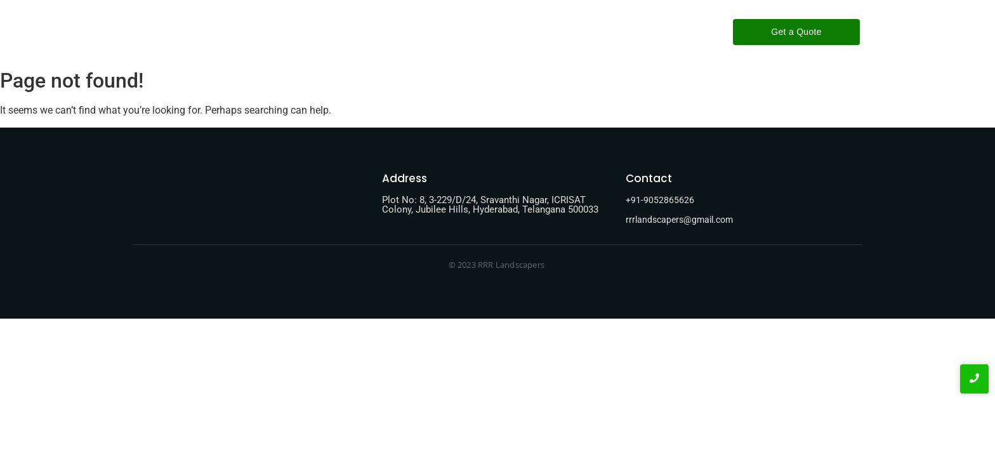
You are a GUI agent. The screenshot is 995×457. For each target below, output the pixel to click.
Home (367, 32)
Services (480, 32)
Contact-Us (544, 32)
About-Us (421, 32)
